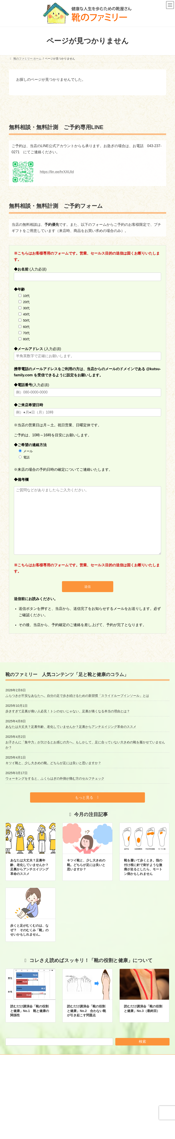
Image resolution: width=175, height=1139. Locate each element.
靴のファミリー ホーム (108, 1087)
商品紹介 (99, 1119)
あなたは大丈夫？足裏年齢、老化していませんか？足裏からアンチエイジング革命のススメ (70, 726)
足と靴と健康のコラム (107, 1103)
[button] (87, 797)
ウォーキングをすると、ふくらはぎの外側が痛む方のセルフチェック (54, 778)
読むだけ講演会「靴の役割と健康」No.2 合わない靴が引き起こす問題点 (86, 1010)
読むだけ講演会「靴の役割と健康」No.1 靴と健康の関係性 (29, 1010)
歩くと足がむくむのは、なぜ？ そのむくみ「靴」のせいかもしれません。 (29, 930)
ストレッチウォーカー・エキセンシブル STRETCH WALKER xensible (128, 1129)
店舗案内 (99, 1111)
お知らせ (99, 1095)
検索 (142, 1041)
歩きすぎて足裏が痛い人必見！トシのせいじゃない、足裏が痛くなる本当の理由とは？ (67, 711)
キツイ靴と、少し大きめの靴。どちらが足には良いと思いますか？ (53, 763)
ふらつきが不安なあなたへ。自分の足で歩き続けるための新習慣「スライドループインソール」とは (77, 695)
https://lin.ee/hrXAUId (57, 172)
